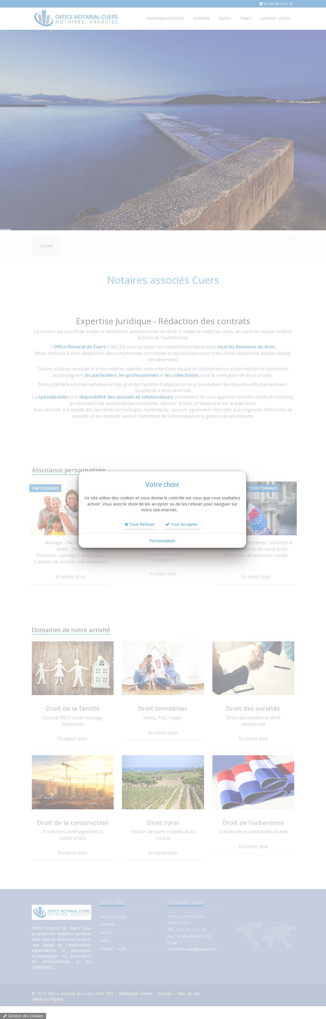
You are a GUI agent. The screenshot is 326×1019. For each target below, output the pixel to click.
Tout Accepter (181, 524)
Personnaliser (162, 540)
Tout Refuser (140, 524)
